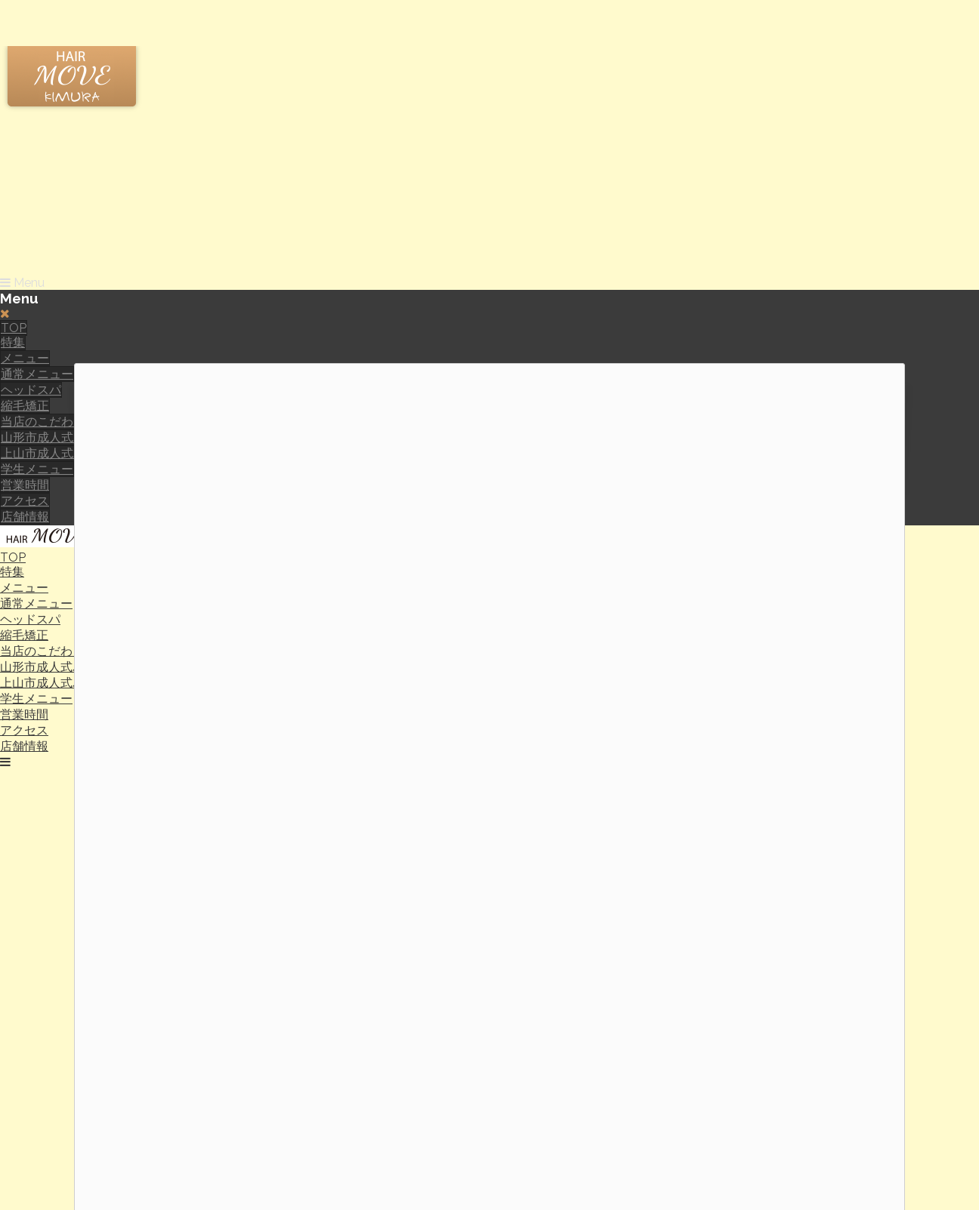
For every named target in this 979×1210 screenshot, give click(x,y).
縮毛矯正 (25, 406)
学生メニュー (37, 469)
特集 (13, 342)
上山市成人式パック (55, 453)
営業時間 (25, 485)
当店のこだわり (43, 421)
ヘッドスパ (31, 390)
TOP (13, 328)
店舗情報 (25, 517)
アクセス (25, 501)
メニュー (25, 358)
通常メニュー (37, 374)
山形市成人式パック (55, 437)
